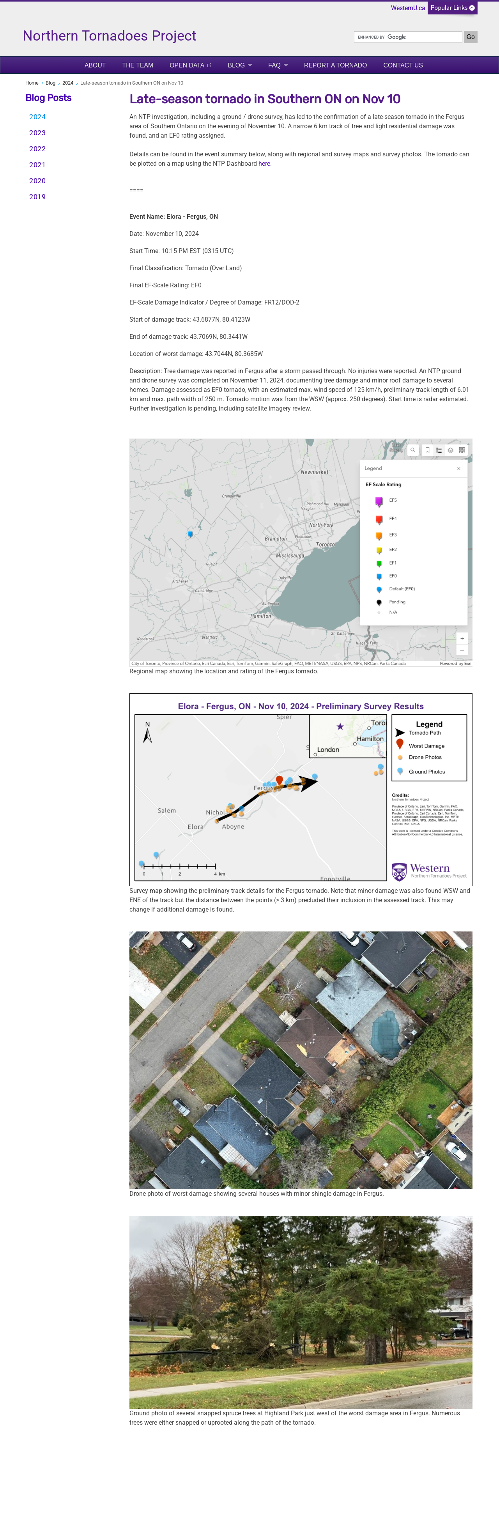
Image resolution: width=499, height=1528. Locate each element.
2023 (37, 133)
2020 (37, 181)
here (264, 163)
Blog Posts (48, 97)
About (95, 65)
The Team (138, 65)
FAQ (274, 65)
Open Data (187, 65)
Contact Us (403, 65)
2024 (67, 83)
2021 (37, 165)
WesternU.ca (408, 8)
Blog (236, 65)
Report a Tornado (335, 65)
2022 (37, 149)
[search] (408, 37)
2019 (37, 197)
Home (32, 83)
